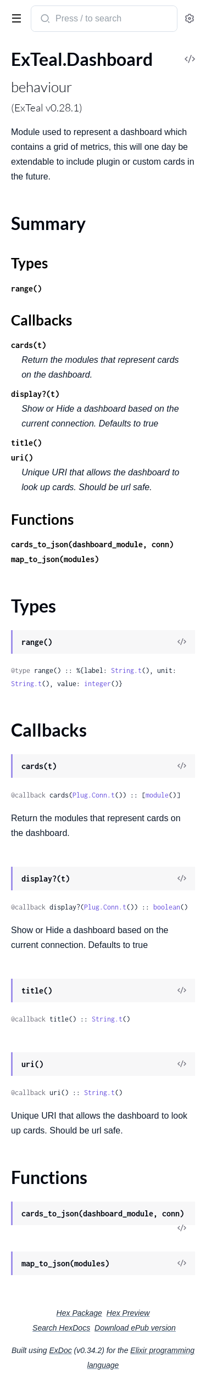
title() (26, 442)
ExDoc (60, 1350)
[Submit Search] (44, 19)
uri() (22, 457)
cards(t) (28, 345)
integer (97, 684)
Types (29, 263)
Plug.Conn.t (94, 795)
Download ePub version (135, 1327)
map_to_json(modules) (55, 559)
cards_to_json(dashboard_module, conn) (92, 544)
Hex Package (79, 1313)
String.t (126, 670)
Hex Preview (128, 1313)
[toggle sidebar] (14, 17)
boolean (166, 907)
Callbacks (41, 320)
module (157, 795)
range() (26, 288)
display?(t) (35, 394)
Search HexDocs (61, 1327)
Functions (42, 519)
